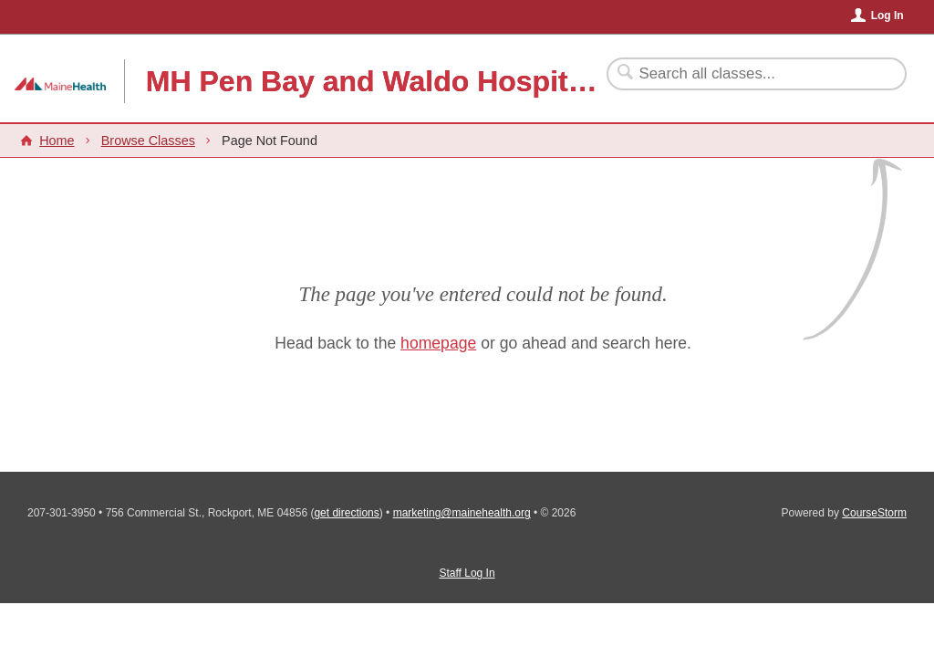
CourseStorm (874, 512)
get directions (346, 512)
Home (56, 140)
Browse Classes (148, 140)
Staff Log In (466, 573)
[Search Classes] (745, 74)
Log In (887, 15)
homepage (438, 343)
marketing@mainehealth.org (462, 512)
